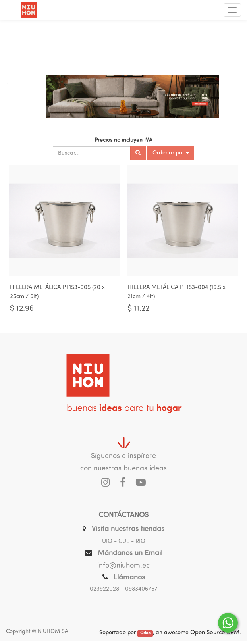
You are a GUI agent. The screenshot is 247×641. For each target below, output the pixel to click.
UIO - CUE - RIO (123, 542)
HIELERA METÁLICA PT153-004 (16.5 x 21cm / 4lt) (176, 292)
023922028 (104, 589)
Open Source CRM (214, 633)
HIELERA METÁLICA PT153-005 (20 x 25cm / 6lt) (57, 292)
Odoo (145, 633)
